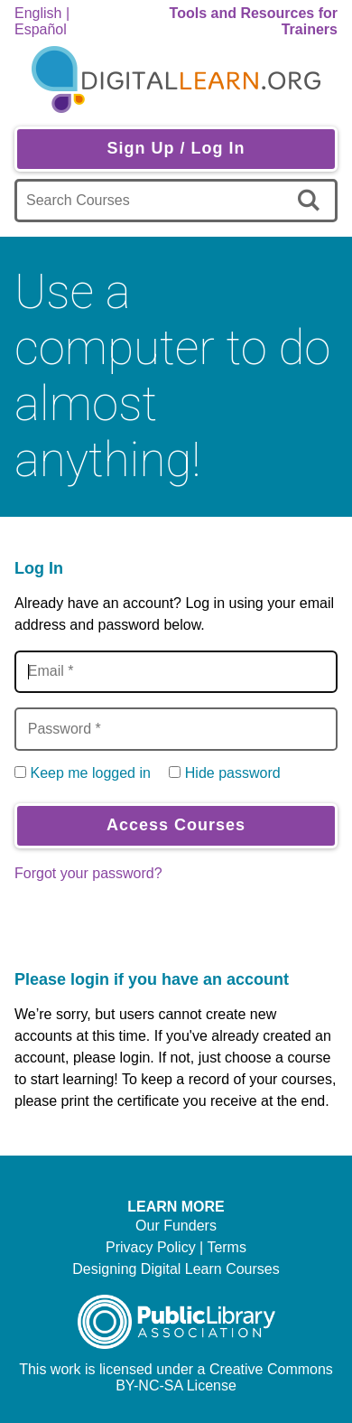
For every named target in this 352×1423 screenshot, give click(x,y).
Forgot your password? (88, 873)
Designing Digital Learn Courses (175, 1269)
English (37, 13)
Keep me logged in (90, 773)
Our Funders (176, 1225)
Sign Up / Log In (176, 148)
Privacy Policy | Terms (176, 1247)
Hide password (233, 773)
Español (40, 29)
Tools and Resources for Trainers (254, 21)
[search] (311, 200)
